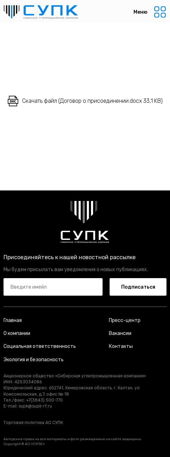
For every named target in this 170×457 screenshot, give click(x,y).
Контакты (121, 346)
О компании (17, 333)
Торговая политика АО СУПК (33, 422)
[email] (53, 287)
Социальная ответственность (40, 346)
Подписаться (138, 287)
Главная (13, 320)
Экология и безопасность (34, 360)
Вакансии (120, 333)
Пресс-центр (124, 320)
